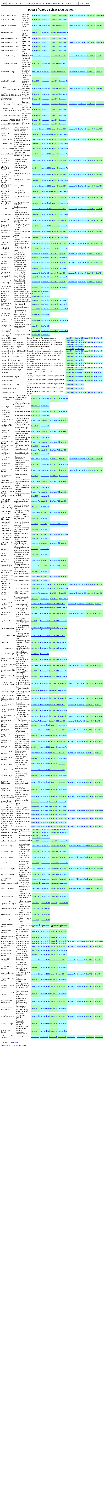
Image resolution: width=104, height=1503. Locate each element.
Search (82, 3)
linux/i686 (62, 25)
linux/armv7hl (36, 25)
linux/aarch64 (46, 25)
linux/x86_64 (55, 25)
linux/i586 (35, 33)
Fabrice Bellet (5, 1045)
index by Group (12, 3)
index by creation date (53, 3)
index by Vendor (39, 3)
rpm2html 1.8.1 (14, 1042)
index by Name (66, 3)
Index (4, 3)
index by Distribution (26, 3)
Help (87, 3)
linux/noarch (36, 15)
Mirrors (75, 3)
